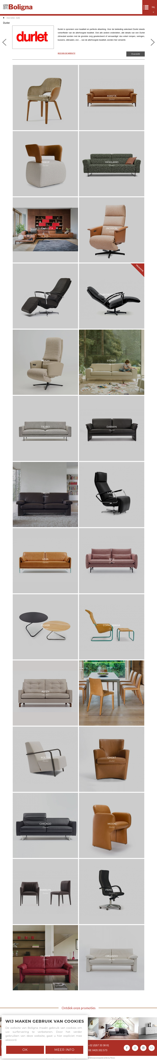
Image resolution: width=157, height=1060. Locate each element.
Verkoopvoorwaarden (96, 1058)
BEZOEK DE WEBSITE (66, 53)
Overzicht (135, 54)
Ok (25, 1050)
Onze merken (11, 18)
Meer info (64, 1050)
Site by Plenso (110, 1058)
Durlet (18, 18)
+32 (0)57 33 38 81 (98, 1045)
